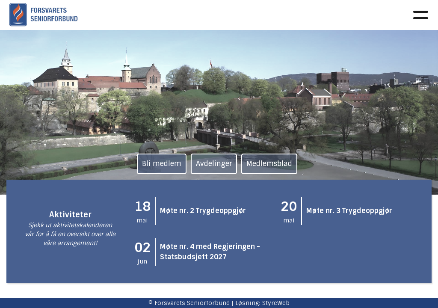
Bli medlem (161, 163)
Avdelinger (214, 163)
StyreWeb (276, 303)
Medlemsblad (269, 163)
